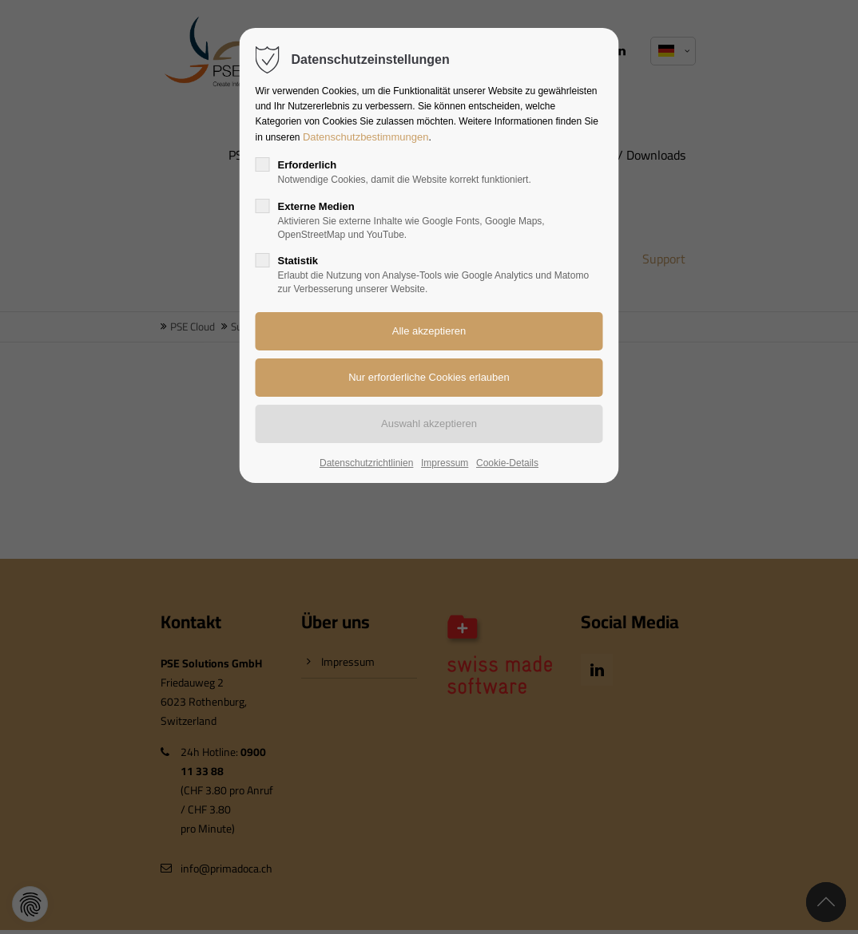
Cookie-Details (507, 463)
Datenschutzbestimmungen (366, 137)
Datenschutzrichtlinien (366, 463)
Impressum (444, 463)
